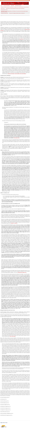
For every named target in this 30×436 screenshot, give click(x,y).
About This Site (3, 8)
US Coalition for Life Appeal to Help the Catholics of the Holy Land (16, 13)
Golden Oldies (12, 5)
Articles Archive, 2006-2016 (7, 5)
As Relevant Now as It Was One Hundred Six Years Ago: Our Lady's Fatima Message (15, 8)
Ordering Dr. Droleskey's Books (4, 13)
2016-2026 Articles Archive (18, 5)
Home (1, 5)
